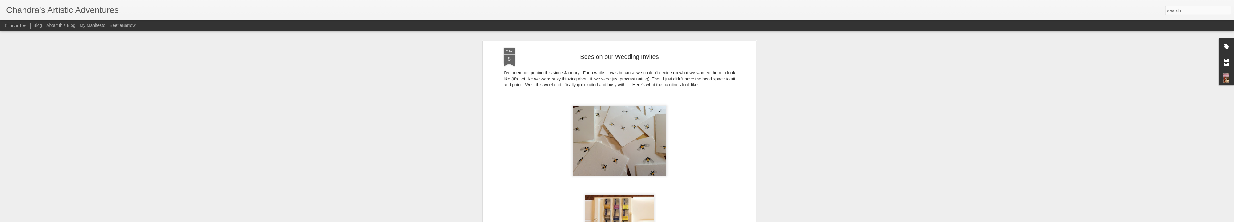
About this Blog (60, 25)
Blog (37, 25)
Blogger (636, 218)
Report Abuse (654, 218)
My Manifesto (92, 25)
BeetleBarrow (122, 25)
